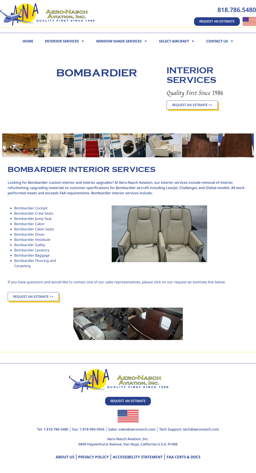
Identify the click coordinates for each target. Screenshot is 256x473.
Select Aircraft (177, 41)
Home (28, 41)
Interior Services (65, 41)
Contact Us (220, 41)
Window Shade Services (121, 41)
